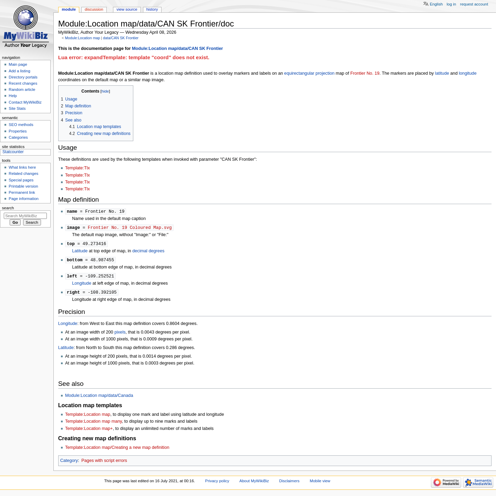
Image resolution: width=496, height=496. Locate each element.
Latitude (79, 252)
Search (8, 208)
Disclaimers (289, 483)
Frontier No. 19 (365, 73)
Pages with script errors (104, 462)
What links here (22, 167)
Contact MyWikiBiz (25, 102)
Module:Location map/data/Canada (99, 397)
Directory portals (23, 77)
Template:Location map (87, 416)
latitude (442, 73)
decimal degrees (148, 252)
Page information (24, 199)
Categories (18, 137)
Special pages (21, 180)
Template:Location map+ (89, 430)
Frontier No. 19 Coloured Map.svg (130, 228)
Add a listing (19, 71)
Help (13, 96)
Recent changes (23, 83)
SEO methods (21, 125)
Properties (18, 131)
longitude (468, 73)
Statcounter (13, 151)
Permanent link (22, 192)
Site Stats (17, 108)
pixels (119, 334)
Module (69, 9)
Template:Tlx (77, 168)
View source (126, 9)
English (436, 4)
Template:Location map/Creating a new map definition (117, 449)
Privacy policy (217, 483)
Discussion (94, 9)
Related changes (23, 173)
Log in (451, 4)
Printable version (23, 186)
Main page (18, 64)
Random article (22, 89)
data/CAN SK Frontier (120, 38)
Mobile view (320, 483)
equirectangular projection (309, 73)
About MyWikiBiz (254, 483)
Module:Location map (82, 38)
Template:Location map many (93, 423)
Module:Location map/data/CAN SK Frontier (177, 48)
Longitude (81, 285)
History (152, 9)
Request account (474, 4)
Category (69, 462)
